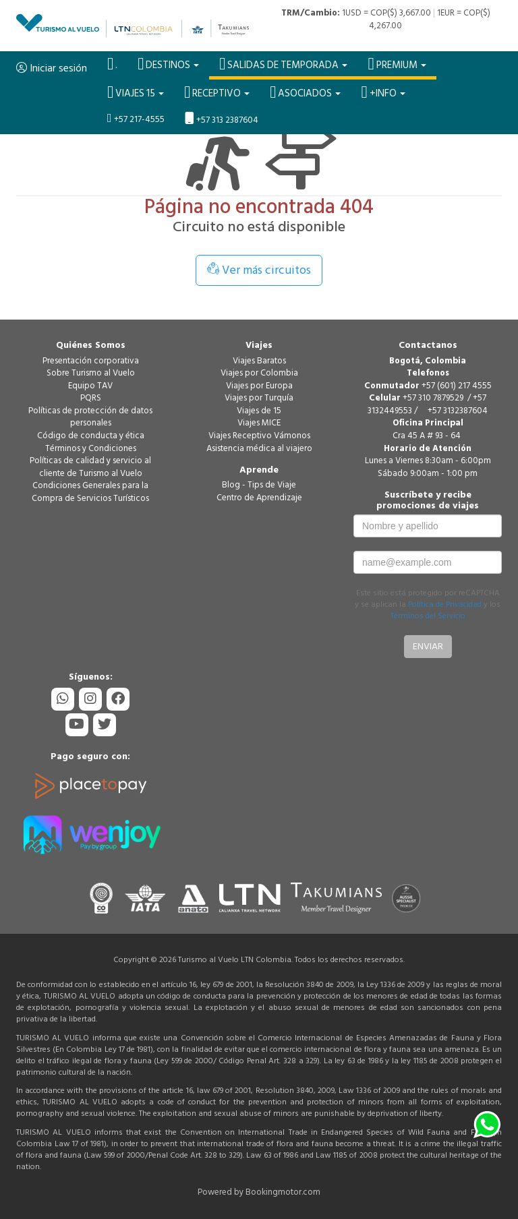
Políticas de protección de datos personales (90, 417)
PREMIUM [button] (397, 64)
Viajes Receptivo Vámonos (259, 435)
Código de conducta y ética (90, 435)
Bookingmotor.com (283, 1192)
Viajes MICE (259, 422)
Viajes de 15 (259, 410)
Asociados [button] (305, 92)
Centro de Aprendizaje (259, 497)
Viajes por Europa (259, 385)
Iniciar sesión (51, 68)
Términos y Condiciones (90, 448)
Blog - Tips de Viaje (259, 484)
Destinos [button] (168, 64)
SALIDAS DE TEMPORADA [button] (283, 64)
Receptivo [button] (217, 92)
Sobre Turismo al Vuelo (91, 372)
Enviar (428, 646)
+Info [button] (383, 92)
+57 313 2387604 (221, 119)
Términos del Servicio (428, 616)
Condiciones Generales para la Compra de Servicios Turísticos (90, 492)
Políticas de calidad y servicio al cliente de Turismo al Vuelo (90, 467)
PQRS (90, 397)
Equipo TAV (90, 385)
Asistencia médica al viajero (259, 448)
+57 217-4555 (136, 119)
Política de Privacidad (445, 604)
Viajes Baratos (259, 360)
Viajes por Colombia (259, 372)
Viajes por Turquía (259, 397)
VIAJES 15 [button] (135, 92)
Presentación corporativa (90, 360)
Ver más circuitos (259, 270)
